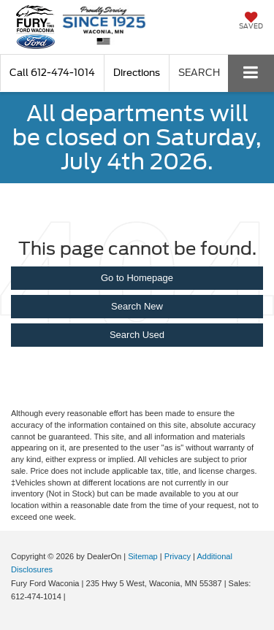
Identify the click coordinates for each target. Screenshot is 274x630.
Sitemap (143, 556)
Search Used (137, 334)
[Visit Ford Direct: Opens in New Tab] (72, 596)
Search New (137, 306)
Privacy (177, 556)
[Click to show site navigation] (251, 73)
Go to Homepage (137, 277)
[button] (52, 72)
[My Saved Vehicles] (251, 21)
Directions (136, 72)
